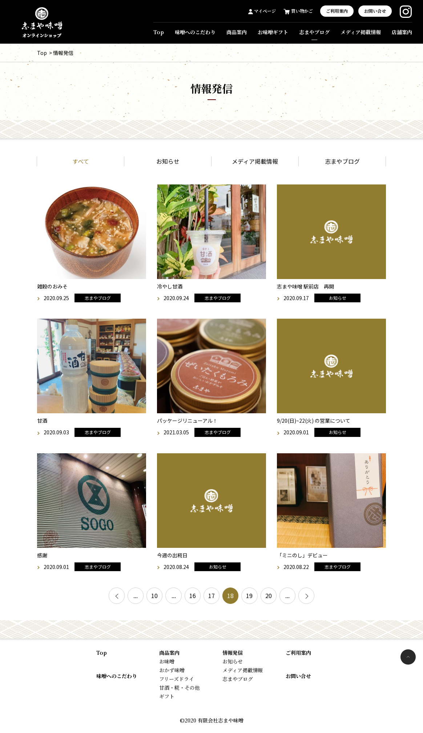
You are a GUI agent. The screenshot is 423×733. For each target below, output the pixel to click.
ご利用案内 (337, 11)
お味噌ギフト (273, 32)
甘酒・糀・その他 (179, 690)
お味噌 (166, 664)
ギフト (166, 699)
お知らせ (168, 164)
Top (158, 32)
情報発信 (232, 655)
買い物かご (301, 11)
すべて (80, 164)
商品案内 (236, 32)
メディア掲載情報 (361, 32)
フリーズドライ (176, 681)
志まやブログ (314, 32)
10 (144, 600)
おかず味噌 (172, 673)
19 (256, 600)
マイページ (264, 11)
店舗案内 (402, 32)
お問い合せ (375, 11)
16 (189, 600)
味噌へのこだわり (195, 32)
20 (279, 600)
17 (211, 600)
